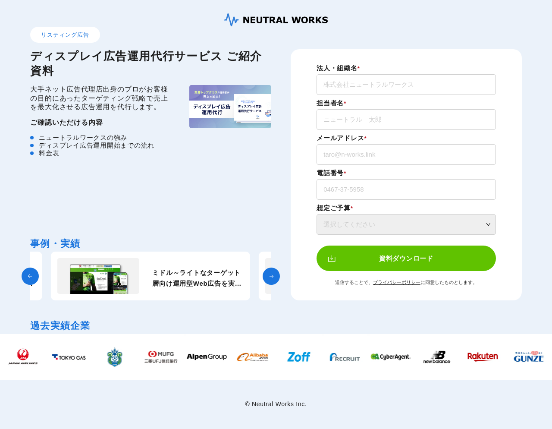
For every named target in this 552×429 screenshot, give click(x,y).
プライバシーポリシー (396, 282)
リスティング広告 (65, 35)
